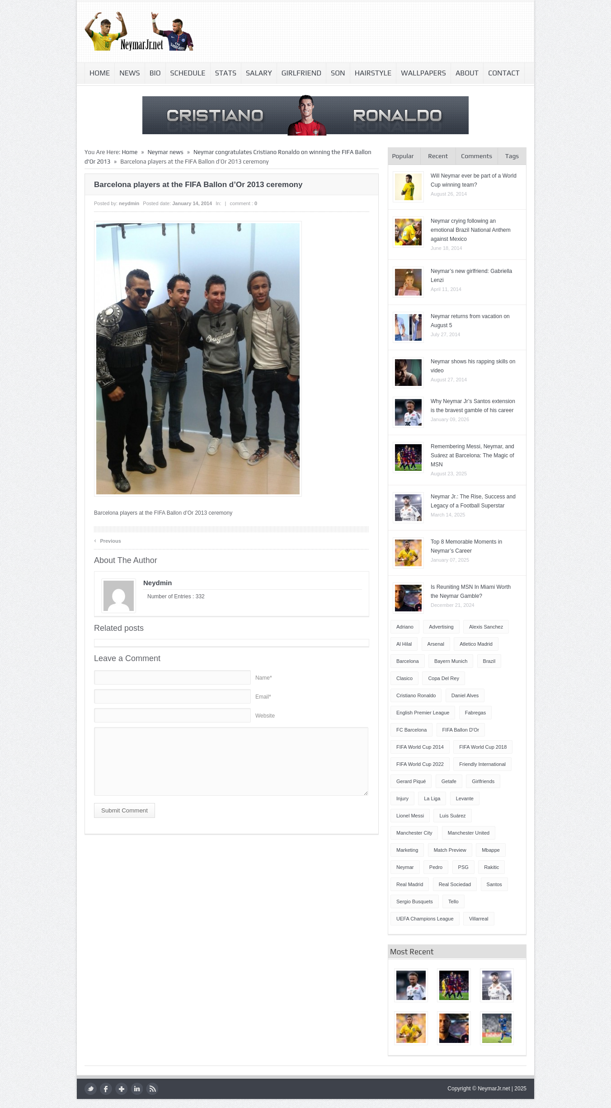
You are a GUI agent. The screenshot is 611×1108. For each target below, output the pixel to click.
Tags (512, 156)
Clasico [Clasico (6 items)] (404, 678)
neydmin (129, 203)
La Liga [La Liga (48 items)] (432, 798)
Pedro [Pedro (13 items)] (435, 867)
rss (152, 1089)
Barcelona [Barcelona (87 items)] (407, 661)
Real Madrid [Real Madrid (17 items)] (409, 884)
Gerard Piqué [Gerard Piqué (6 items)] (411, 781)
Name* (263, 678)
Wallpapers (423, 73)
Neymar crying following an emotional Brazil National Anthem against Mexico (471, 230)
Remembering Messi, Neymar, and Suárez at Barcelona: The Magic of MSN (472, 455)
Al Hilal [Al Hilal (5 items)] (404, 644)
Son (338, 73)
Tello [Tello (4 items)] (453, 901)
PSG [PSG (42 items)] (463, 867)
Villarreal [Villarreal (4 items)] (479, 918)
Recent (438, 156)
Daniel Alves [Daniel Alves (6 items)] (465, 695)
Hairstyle (373, 73)
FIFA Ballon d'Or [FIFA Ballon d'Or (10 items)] (460, 729)
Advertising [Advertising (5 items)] (441, 626)
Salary (259, 73)
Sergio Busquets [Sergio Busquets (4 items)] (414, 901)
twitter (91, 1089)
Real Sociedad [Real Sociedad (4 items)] (455, 884)
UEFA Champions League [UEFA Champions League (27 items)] (425, 918)
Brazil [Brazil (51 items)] (489, 661)
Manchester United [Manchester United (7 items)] (468, 833)
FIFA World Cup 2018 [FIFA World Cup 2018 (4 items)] (483, 747)
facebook (106, 1089)
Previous (107, 540)
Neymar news (165, 152)
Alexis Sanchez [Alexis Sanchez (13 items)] (486, 626)
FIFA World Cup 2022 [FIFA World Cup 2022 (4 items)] (420, 764)
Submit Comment (124, 810)
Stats (225, 73)
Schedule (188, 73)
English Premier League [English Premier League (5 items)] (422, 712)
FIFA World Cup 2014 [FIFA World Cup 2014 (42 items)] (420, 747)
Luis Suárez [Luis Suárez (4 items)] (452, 815)
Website (265, 716)
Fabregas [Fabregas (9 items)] (475, 712)
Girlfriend (301, 73)
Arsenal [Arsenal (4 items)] (436, 644)
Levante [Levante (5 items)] (465, 798)
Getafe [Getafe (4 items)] (449, 781)
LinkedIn (137, 1089)
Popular (403, 156)
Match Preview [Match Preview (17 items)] (450, 850)
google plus (121, 1089)
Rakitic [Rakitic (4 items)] (491, 867)
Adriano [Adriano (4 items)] (405, 626)
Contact (504, 73)
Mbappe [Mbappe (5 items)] (491, 850)
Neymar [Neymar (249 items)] (405, 867)
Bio (155, 73)
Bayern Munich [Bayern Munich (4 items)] (450, 661)
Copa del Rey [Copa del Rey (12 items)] (443, 678)
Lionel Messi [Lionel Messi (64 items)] (410, 815)
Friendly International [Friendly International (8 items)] (482, 764)
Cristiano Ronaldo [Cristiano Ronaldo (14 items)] (416, 695)
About (467, 73)
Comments (476, 156)
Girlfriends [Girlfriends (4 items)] (483, 781)
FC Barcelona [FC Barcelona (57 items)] (411, 729)
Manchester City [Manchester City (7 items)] (414, 833)
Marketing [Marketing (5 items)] (407, 850)
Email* (263, 697)
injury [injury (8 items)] (402, 798)
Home (99, 73)
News (129, 73)
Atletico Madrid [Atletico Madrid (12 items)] (476, 644)
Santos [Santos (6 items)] (494, 884)
